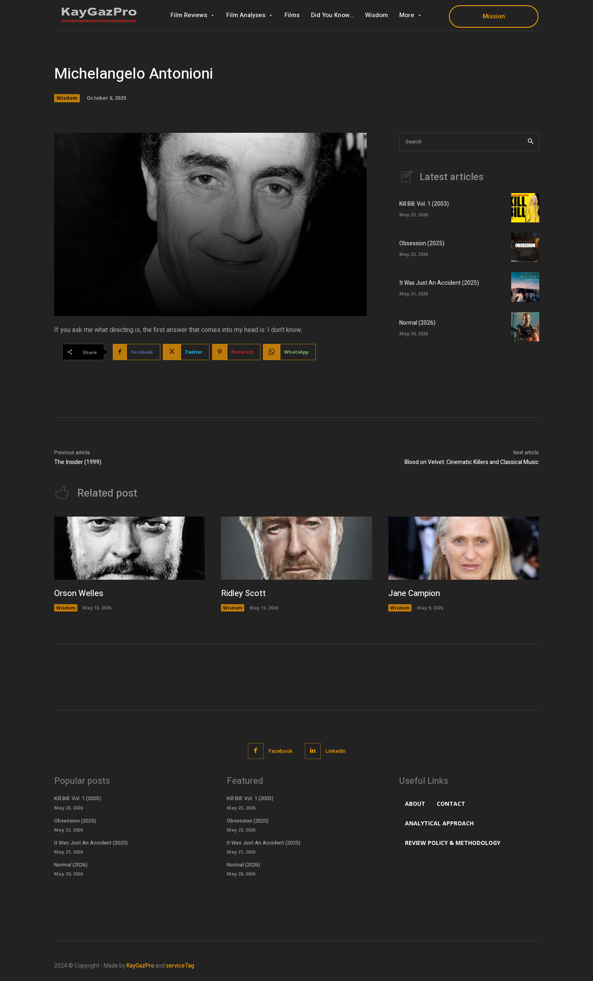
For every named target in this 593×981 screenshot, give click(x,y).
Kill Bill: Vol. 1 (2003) (424, 204)
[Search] (530, 142)
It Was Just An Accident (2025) (439, 283)
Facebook (281, 751)
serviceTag (180, 965)
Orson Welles (78, 593)
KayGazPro (140, 965)
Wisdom (67, 98)
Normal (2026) (417, 323)
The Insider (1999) (77, 462)
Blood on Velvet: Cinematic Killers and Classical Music (472, 462)
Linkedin (336, 751)
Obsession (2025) (421, 243)
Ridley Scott (243, 593)
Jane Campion (414, 593)
